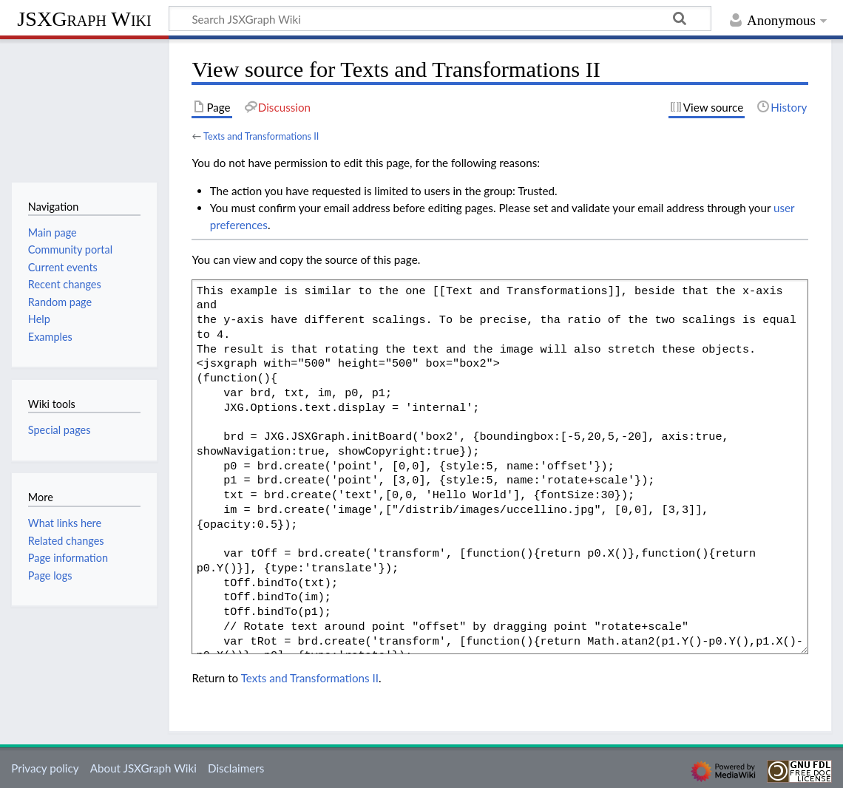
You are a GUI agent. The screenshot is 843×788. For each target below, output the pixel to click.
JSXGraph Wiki (84, 18)
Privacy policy (44, 768)
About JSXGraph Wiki (143, 768)
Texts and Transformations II (261, 136)
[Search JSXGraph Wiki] (440, 18)
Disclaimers (236, 768)
